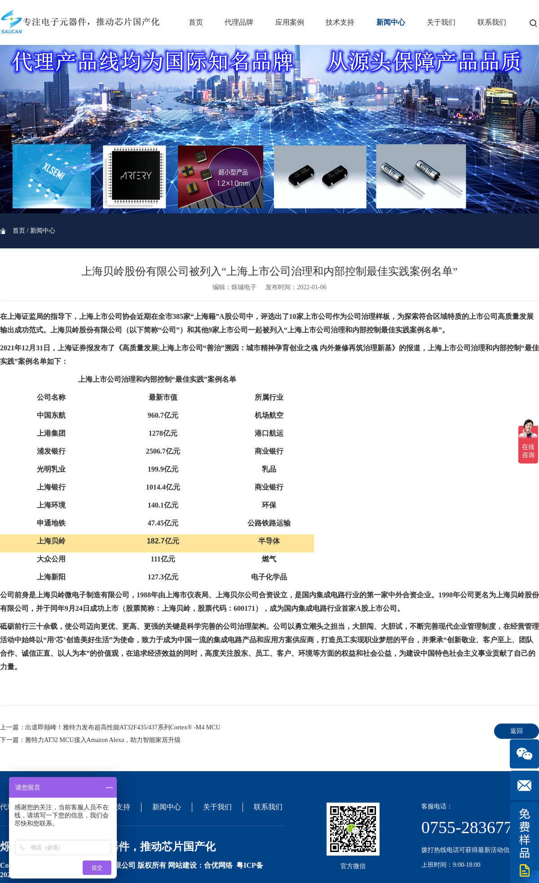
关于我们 (441, 22)
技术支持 (340, 22)
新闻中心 (390, 22)
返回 (516, 731)
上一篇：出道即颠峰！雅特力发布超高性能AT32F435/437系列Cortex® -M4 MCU (110, 727)
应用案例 (289, 22)
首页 (196, 22)
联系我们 (491, 22)
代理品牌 (239, 22)
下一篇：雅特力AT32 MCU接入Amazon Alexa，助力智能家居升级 (90, 740)
